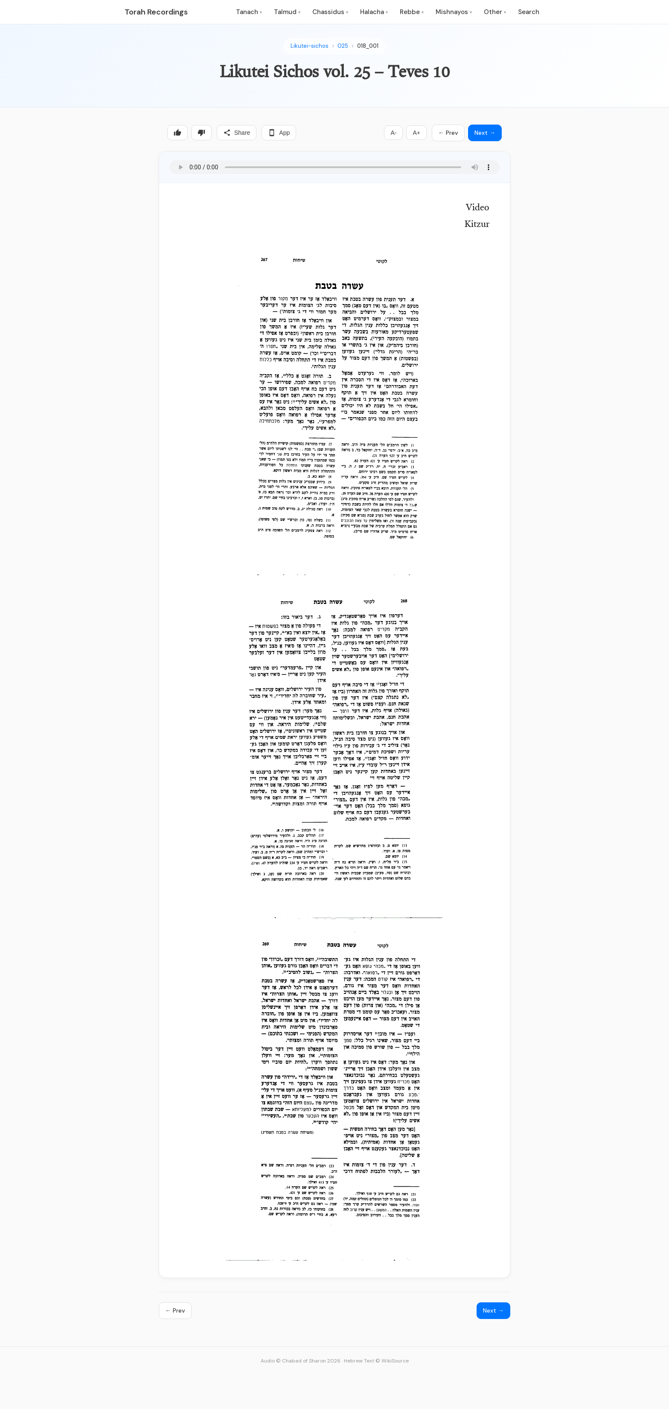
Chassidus (330, 12)
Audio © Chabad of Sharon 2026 (300, 1360)
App (279, 133)
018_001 (367, 45)
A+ (416, 132)
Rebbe (412, 12)
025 (342, 45)
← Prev (448, 133)
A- (393, 132)
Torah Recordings (156, 12)
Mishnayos (454, 12)
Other (495, 12)
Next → (484, 133)
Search (528, 12)
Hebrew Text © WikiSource (376, 1360)
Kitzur (477, 225)
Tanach (249, 12)
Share (236, 133)
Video (477, 208)
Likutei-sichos (310, 45)
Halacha (374, 12)
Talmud (287, 12)
